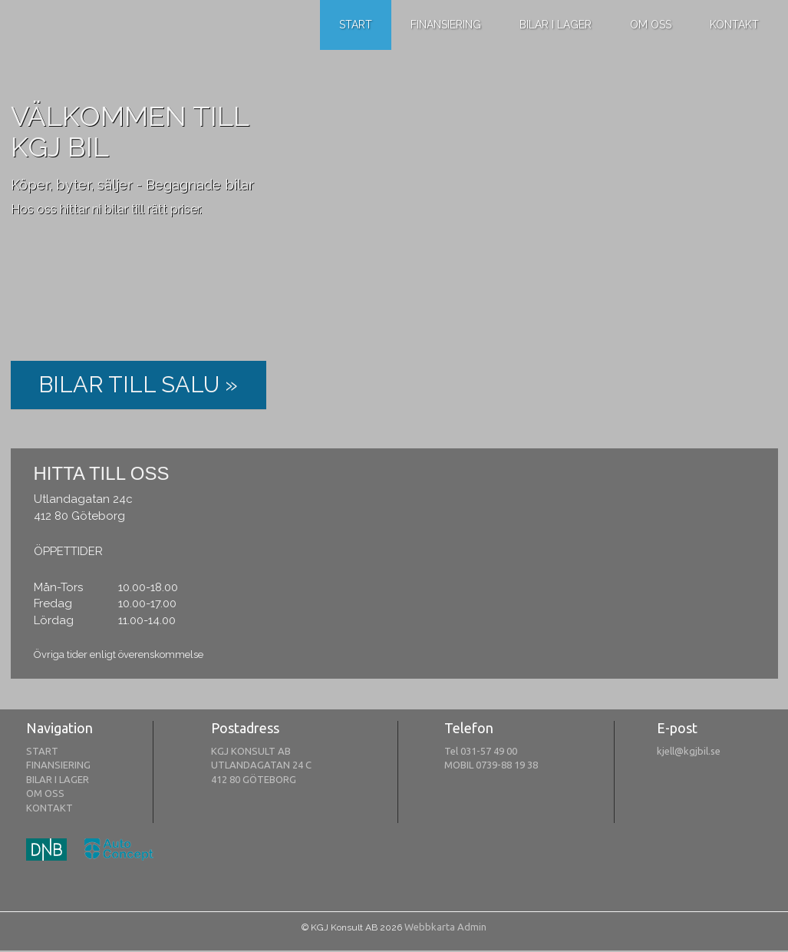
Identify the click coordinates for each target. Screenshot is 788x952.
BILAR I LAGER (57, 779)
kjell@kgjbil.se (688, 750)
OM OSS (45, 793)
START (42, 750)
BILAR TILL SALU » (138, 385)
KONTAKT (49, 807)
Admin (471, 926)
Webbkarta (429, 926)
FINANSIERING (58, 764)
